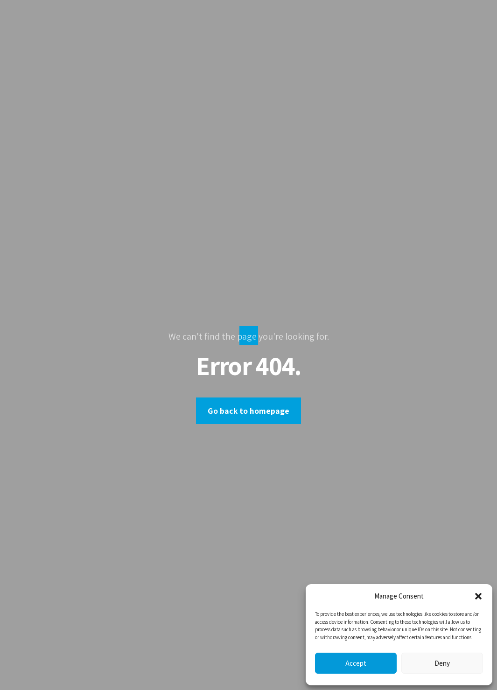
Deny (442, 663)
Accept (355, 663)
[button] (478, 596)
